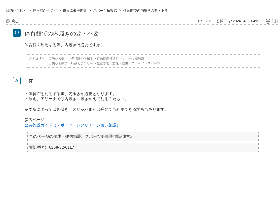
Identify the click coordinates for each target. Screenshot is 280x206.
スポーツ (154, 63)
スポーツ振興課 (105, 11)
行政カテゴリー (82, 63)
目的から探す (16, 11)
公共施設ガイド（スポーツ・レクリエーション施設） (72, 125)
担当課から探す (45, 11)
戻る (15, 21)
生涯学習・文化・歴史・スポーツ (120, 63)
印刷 (274, 21)
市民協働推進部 (75, 11)
